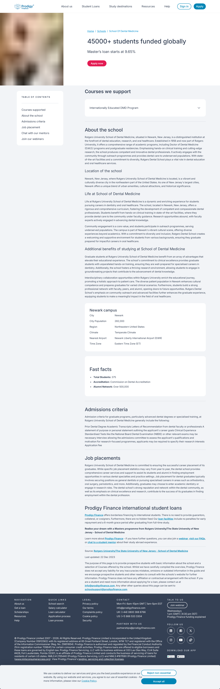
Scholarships (21, 612)
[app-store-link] (181, 657)
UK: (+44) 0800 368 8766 (131, 612)
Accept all (163, 681)
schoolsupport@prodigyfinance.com (106, 589)
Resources (148, 6)
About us (66, 6)
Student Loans (91, 6)
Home (90, 31)
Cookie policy (90, 616)
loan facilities (165, 518)
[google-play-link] (171, 657)
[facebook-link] (181, 631)
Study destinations (120, 6)
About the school (32, 115)
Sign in (184, 6)
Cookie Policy (83, 680)
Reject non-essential (163, 672)
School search (56, 603)
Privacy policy (90, 603)
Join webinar (177, 605)
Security (87, 620)
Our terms (88, 607)
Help (167, 6)
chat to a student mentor (102, 542)
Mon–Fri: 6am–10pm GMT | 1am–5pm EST (139, 603)
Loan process (55, 620)
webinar (183, 538)
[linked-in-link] (171, 631)
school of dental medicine (123, 31)
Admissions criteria (33, 121)
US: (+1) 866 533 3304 (129, 616)
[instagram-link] (171, 640)
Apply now (97, 63)
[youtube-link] (181, 640)
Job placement (31, 127)
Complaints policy (92, 612)
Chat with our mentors (35, 133)
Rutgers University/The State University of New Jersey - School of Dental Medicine (141, 550)
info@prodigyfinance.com (100, 585)
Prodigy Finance (94, 515)
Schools (101, 31)
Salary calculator (57, 607)
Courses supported (33, 109)
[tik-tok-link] (190, 640)
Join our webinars (33, 138)
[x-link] (190, 631)
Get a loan (19, 607)
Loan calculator (56, 612)
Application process (59, 616)
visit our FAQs (197, 538)
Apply (199, 6)
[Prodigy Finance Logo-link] (24, 6)
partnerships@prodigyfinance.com (136, 627)
